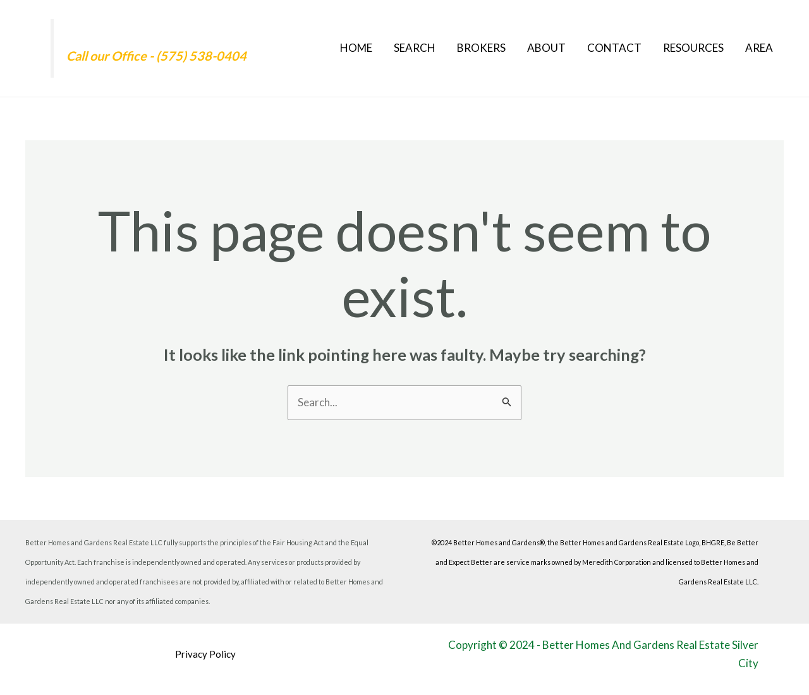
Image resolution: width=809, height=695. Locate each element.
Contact (614, 47)
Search (414, 47)
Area (759, 47)
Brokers (481, 47)
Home (356, 47)
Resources (693, 47)
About (546, 47)
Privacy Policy (205, 654)
